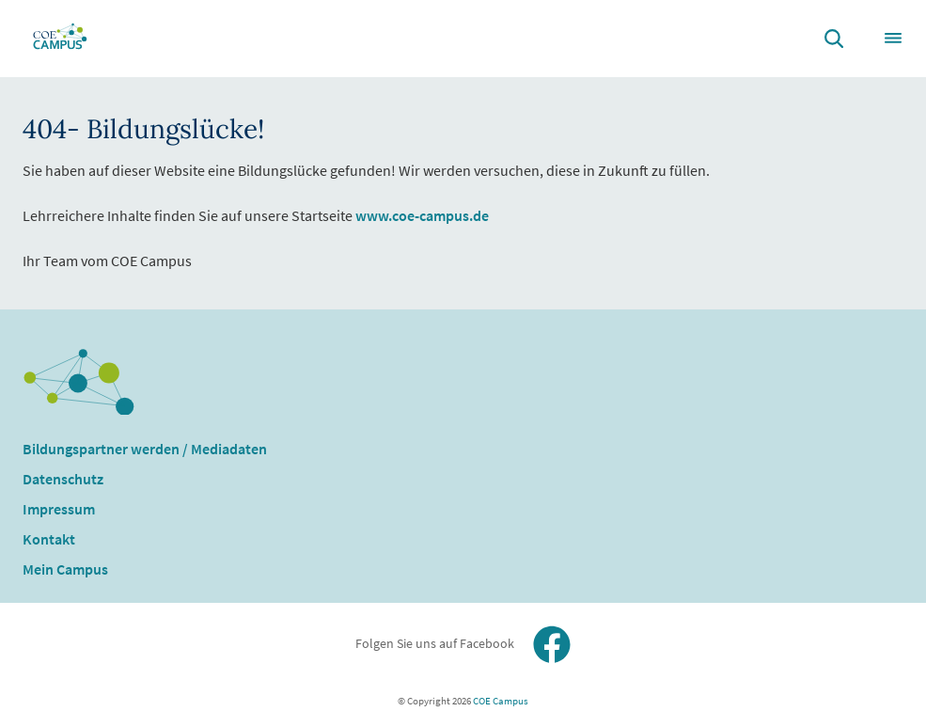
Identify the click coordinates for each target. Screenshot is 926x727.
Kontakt (49, 538)
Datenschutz (63, 478)
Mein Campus (65, 569)
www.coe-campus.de (422, 215)
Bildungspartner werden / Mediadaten (145, 448)
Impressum (59, 508)
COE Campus (499, 700)
